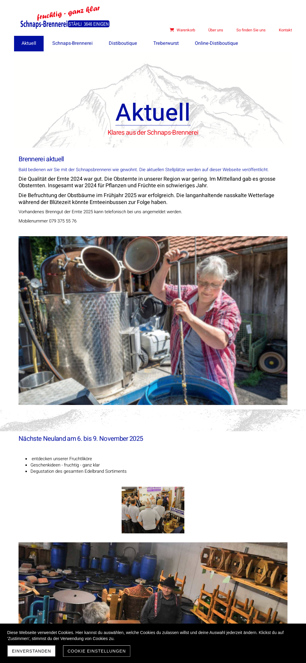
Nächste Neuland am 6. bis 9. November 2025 (81, 301)
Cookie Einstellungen (97, 651)
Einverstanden (31, 651)
